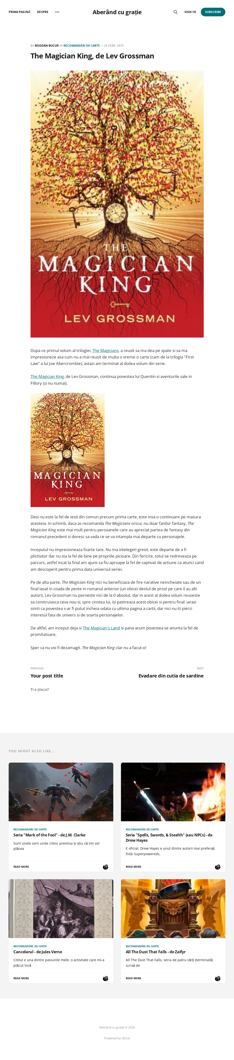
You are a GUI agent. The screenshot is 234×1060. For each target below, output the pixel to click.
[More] (57, 12)
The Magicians (105, 350)
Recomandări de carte (81, 46)
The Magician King (47, 376)
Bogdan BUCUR (47, 46)
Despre (42, 12)
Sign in (190, 12)
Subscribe (213, 12)
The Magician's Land (101, 628)
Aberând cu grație (117, 12)
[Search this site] (175, 12)
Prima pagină (19, 12)
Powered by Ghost (117, 1038)
